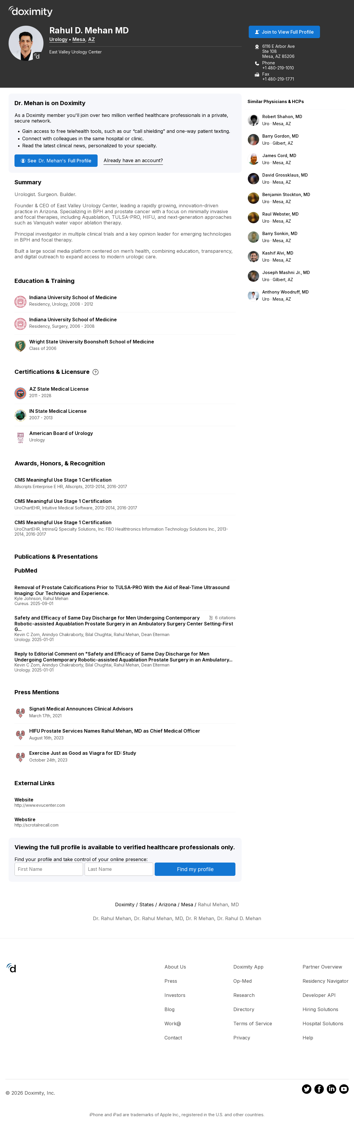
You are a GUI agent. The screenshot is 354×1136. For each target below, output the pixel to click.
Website (23, 800)
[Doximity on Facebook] (319, 1090)
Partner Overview (322, 967)
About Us (175, 967)
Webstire (24, 820)
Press (170, 981)
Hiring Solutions (320, 1009)
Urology (59, 39)
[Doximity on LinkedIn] (331, 1090)
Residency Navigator (326, 981)
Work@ (172, 1023)
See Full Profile (56, 161)
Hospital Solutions (323, 1023)
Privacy (241, 1038)
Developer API (319, 995)
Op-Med (242, 981)
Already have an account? (133, 160)
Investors (174, 995)
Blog (169, 1009)
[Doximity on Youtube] (344, 1090)
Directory (243, 1009)
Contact (173, 1038)
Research (244, 995)
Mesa (79, 39)
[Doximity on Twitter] (306, 1090)
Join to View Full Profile (284, 32)
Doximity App (248, 967)
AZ (92, 39)
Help (308, 1038)
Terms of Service (252, 1023)
